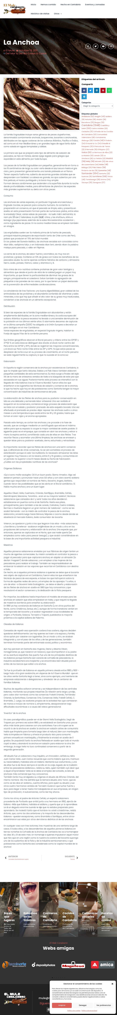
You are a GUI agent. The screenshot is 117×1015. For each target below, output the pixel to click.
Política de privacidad (89, 1011)
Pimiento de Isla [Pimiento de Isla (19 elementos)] (90, 171)
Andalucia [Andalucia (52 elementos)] (88, 116)
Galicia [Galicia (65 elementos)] (87, 153)
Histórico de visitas (40, 13)
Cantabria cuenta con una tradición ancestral (107, 922)
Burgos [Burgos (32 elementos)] (99, 123)
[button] (112, 984)
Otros (57, 13)
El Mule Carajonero (59, 937)
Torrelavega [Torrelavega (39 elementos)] (93, 180)
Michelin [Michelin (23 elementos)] (100, 162)
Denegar (83, 1005)
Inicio (33, 4)
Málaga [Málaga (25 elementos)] (87, 168)
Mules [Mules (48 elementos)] (103, 164)
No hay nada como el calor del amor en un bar (9, 923)
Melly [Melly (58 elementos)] (90, 162)
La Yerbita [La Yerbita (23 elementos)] (100, 159)
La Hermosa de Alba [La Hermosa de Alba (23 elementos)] (102, 153)
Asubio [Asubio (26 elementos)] (101, 120)
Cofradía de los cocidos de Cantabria (68, 921)
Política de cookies (73, 1011)
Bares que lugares (9, 914)
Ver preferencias (103, 1005)
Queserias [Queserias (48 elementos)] (104, 171)
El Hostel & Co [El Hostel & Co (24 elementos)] (93, 144)
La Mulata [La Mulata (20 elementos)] (88, 156)
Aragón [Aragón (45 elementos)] (100, 116)
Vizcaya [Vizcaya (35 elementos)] (87, 183)
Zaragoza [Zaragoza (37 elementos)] (99, 183)
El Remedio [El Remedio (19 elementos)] (91, 150)
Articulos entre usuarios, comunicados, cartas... (88, 923)
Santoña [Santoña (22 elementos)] (104, 174)
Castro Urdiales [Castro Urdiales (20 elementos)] (99, 129)
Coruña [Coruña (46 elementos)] (98, 140)
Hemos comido (47, 4)
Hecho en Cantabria (69, 4)
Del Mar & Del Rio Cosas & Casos (26, 53)
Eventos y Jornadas (92, 4)
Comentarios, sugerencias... (29, 923)
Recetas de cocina (107, 914)
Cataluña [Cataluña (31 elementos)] (87, 132)
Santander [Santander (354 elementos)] (90, 173)
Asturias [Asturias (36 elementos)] (90, 119)
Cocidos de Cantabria (68, 914)
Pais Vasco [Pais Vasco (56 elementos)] (99, 168)
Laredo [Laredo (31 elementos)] (98, 156)
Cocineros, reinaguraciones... (50, 923)
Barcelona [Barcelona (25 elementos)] (88, 123)
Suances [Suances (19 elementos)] (87, 177)
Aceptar (61, 1005)
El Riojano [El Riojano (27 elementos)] (103, 150)
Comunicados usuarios (89, 914)
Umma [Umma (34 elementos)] (105, 180)
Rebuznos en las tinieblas (28, 916)
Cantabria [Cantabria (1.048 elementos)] (91, 125)
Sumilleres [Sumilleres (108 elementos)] (99, 177)
